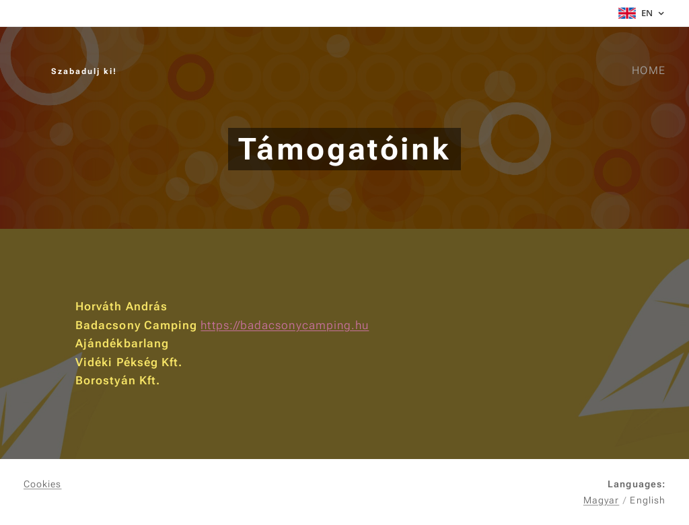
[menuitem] (646, 71)
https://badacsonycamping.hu (285, 325)
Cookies (43, 484)
